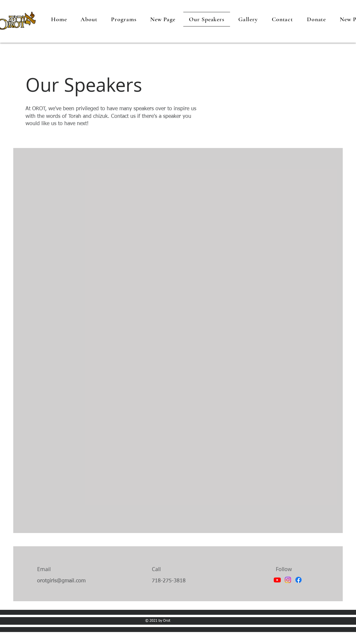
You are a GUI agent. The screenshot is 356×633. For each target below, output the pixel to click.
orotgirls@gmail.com (61, 581)
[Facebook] (298, 580)
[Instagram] (288, 580)
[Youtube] (277, 580)
